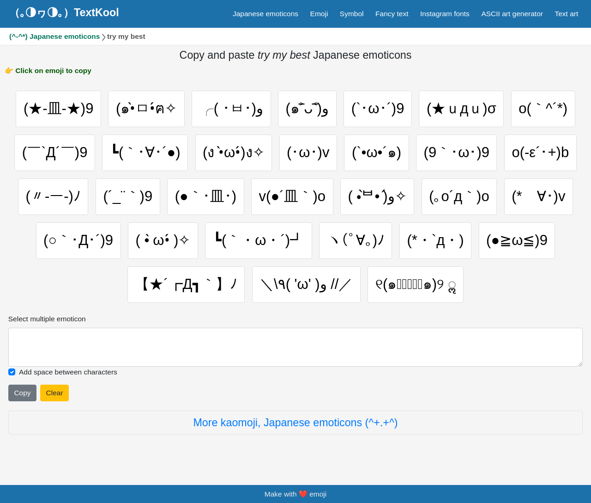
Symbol (352, 14)
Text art (566, 14)
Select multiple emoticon (47, 319)
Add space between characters (68, 372)
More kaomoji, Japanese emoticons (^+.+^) (295, 423)
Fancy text (392, 14)
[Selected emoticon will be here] (295, 347)
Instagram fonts (445, 14)
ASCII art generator (512, 14)
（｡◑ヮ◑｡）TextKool (64, 12)
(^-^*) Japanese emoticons (54, 36)
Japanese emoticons (265, 14)
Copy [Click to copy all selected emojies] (22, 393)
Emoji (319, 14)
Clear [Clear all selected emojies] (54, 393)
